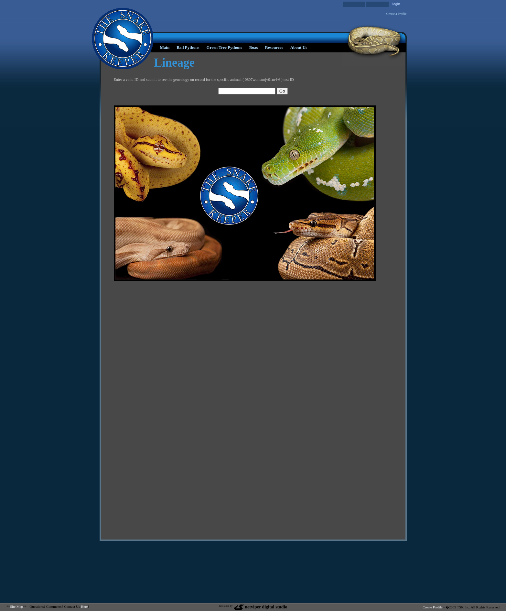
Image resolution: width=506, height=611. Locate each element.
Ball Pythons (188, 47)
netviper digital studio (260, 607)
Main (165, 47)
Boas (253, 47)
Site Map (16, 606)
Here (84, 606)
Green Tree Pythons (224, 47)
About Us (298, 47)
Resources (274, 47)
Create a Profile (396, 14)
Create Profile (432, 607)
